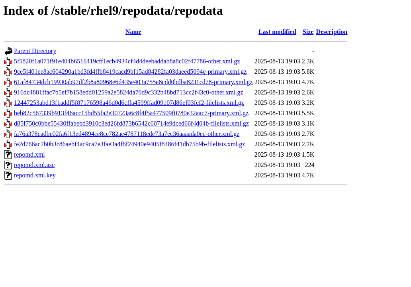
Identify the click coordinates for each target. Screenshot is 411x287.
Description (331, 31)
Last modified (277, 31)
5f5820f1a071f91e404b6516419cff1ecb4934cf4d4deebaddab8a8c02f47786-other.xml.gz (127, 61)
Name (133, 31)
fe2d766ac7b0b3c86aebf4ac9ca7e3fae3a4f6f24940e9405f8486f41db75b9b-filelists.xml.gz (129, 144)
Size (308, 31)
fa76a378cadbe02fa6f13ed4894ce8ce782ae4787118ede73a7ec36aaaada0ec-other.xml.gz (126, 133)
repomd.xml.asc (34, 164)
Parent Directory (35, 50)
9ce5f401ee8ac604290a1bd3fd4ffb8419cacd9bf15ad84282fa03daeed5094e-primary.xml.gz (130, 71)
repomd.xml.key (35, 175)
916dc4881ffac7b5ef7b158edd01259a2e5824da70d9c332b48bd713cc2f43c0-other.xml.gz (128, 92)
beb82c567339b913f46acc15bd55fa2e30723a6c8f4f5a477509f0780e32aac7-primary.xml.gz (131, 113)
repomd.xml (29, 154)
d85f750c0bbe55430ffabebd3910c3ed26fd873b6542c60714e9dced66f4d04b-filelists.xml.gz (131, 123)
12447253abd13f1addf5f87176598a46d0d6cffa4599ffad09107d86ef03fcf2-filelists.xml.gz (129, 102)
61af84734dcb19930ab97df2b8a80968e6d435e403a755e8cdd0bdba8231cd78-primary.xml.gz (133, 82)
